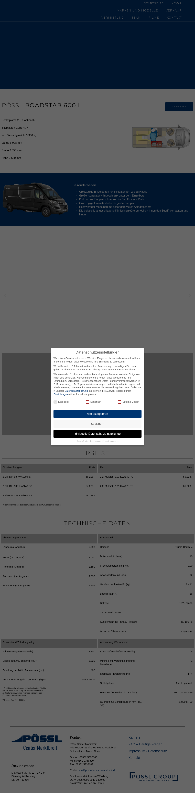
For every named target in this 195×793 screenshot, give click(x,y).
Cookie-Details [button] (83, 441)
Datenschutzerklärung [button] (99, 441)
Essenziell (61, 402)
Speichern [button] (97, 423)
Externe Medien (128, 402)
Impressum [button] (114, 441)
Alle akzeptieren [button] (97, 413)
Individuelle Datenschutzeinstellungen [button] (97, 433)
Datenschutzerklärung (76, 390)
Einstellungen (60, 394)
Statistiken (93, 402)
